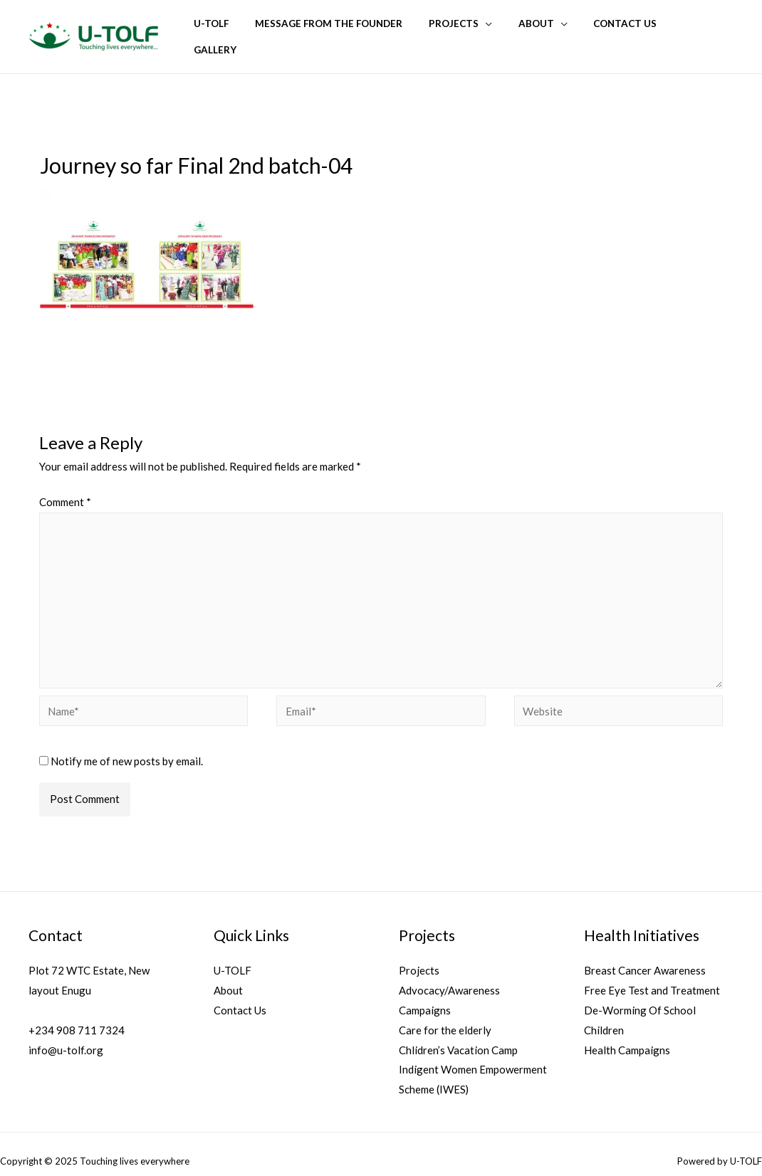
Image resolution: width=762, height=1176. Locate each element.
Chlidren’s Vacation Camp (458, 1037)
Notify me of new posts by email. (127, 748)
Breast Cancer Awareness (645, 957)
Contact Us (634, 30)
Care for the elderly (445, 1017)
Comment (65, 489)
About (552, 30)
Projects (476, 30)
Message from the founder (358, 30)
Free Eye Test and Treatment (652, 977)
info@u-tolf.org (65, 1037)
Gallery (706, 30)
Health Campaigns (627, 1037)
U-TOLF (248, 30)
